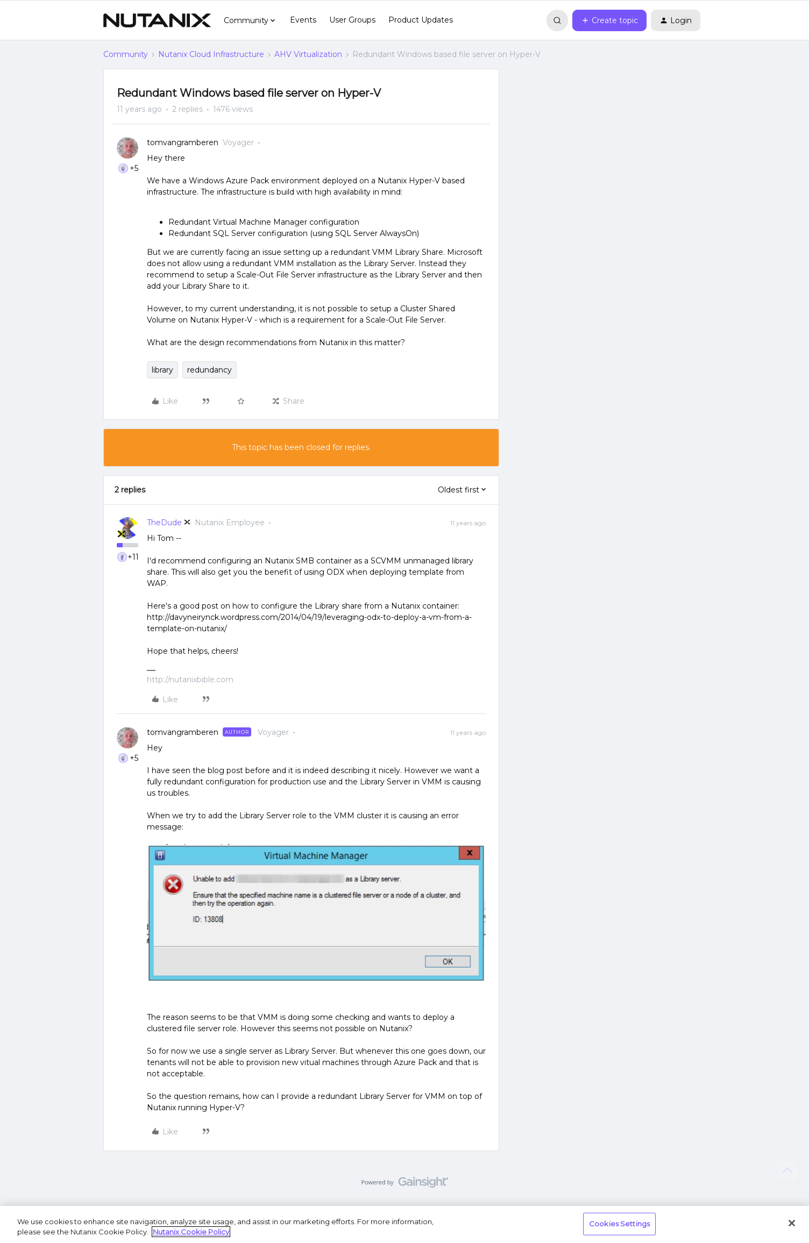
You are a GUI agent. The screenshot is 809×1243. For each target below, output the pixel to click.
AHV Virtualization (308, 54)
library (162, 370)
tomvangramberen (182, 142)
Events (303, 20)
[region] (404, 1224)
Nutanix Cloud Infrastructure (211, 54)
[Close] (792, 1223)
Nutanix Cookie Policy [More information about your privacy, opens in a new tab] (191, 1231)
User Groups (352, 20)
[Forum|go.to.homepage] (157, 20)
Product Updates (420, 20)
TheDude (164, 522)
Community (125, 54)
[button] (609, 20)
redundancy (209, 370)
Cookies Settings (619, 1223)
